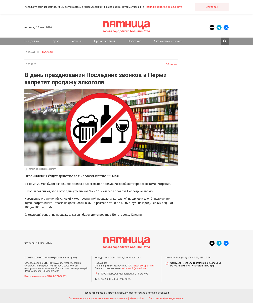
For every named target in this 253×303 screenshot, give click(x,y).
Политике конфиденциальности (163, 6)
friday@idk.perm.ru (143, 265)
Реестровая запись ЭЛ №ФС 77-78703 (45, 276)
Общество (31, 41)
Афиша (76, 41)
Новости (47, 52)
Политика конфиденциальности (167, 298)
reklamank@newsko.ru (134, 268)
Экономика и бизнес (168, 41)
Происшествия (104, 41)
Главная (29, 52)
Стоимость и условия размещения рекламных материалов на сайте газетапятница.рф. (193, 264)
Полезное (135, 41)
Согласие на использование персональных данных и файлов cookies (106, 298)
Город (55, 41)
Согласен (212, 7)
